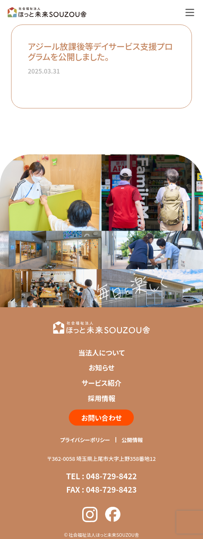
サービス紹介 (101, 383)
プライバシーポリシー (85, 440)
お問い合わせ (101, 418)
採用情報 (101, 398)
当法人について (101, 352)
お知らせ (102, 367)
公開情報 (132, 440)
